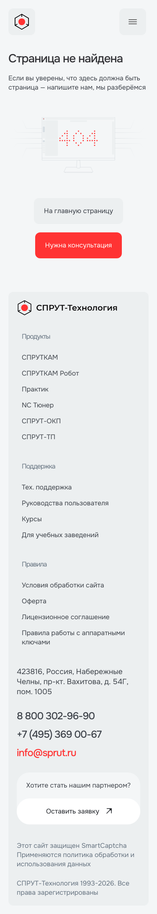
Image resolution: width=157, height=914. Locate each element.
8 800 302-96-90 (56, 716)
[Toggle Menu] (133, 21)
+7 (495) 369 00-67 (59, 735)
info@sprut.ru (46, 753)
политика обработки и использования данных (75, 859)
